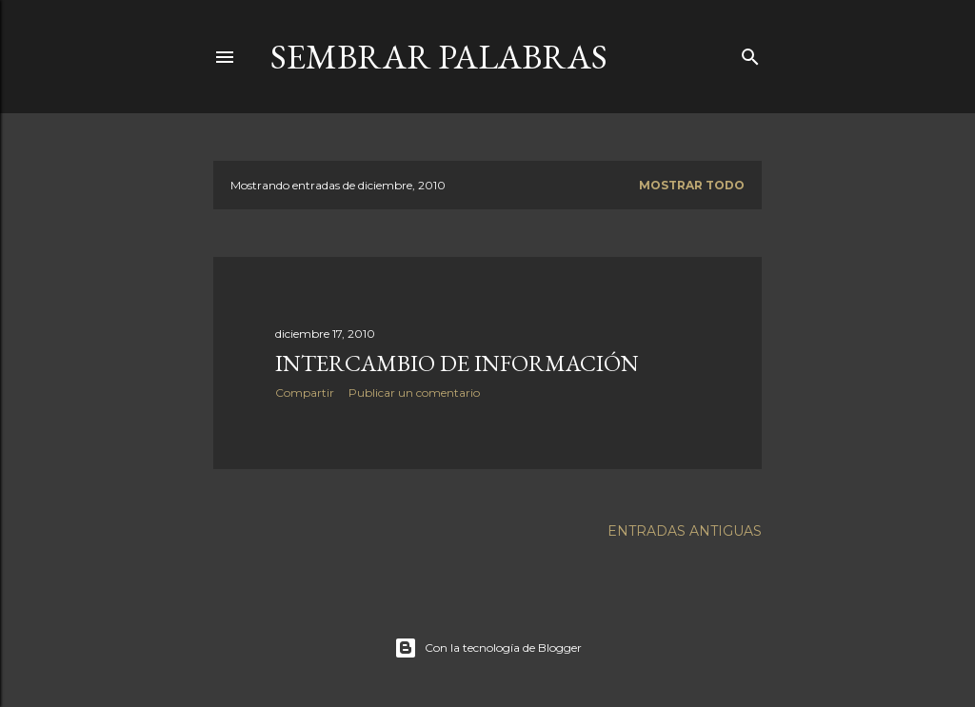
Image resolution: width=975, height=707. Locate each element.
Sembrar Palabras (438, 56)
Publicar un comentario (414, 392)
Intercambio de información (457, 363)
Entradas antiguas (684, 531)
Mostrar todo (692, 185)
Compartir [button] (304, 392)
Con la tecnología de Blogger (488, 648)
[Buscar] (750, 52)
